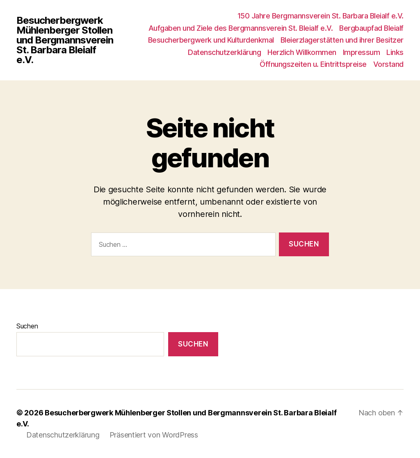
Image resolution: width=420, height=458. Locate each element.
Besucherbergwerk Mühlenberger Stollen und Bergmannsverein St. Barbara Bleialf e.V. (64, 40)
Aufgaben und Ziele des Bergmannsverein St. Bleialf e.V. (240, 28)
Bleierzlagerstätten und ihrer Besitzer (342, 40)
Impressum (361, 52)
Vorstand (388, 64)
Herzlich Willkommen (301, 52)
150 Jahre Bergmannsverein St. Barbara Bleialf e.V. (320, 15)
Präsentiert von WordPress (154, 435)
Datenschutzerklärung (224, 52)
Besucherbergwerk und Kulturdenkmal (211, 40)
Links (395, 52)
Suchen (27, 326)
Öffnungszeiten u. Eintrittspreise (313, 64)
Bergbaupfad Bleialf (371, 28)
